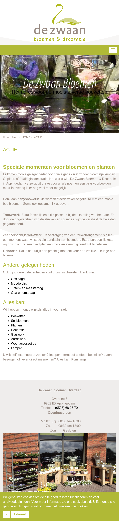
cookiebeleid (82, 501)
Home (26, 137)
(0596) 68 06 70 (66, 408)
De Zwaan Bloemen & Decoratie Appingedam (59, 22)
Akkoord (19, 514)
